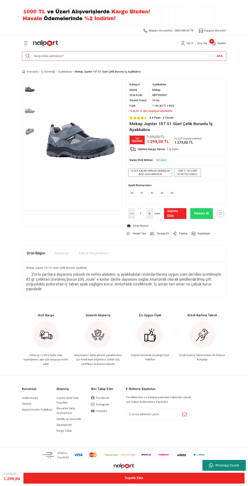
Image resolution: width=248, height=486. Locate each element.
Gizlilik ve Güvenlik (68, 419)
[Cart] (213, 43)
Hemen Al (201, 213)
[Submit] (184, 414)
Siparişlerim (64, 424)
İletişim (26, 403)
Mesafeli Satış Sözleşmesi (65, 411)
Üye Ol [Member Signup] (190, 43)
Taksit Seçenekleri (93, 253)
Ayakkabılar (159, 84)
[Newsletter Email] (158, 414)
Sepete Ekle (172, 213)
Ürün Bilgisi (36, 253)
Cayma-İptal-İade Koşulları (67, 400)
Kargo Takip (64, 430)
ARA (220, 56)
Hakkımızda (30, 398)
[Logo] (45, 43)
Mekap (156, 89)
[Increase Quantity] (149, 213)
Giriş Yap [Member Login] (202, 43)
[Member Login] (183, 43)
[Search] (124, 56)
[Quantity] (140, 213)
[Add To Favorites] (220, 213)
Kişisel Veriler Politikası (37, 409)
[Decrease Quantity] (131, 213)
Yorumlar (61, 253)
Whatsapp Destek (224, 465)
